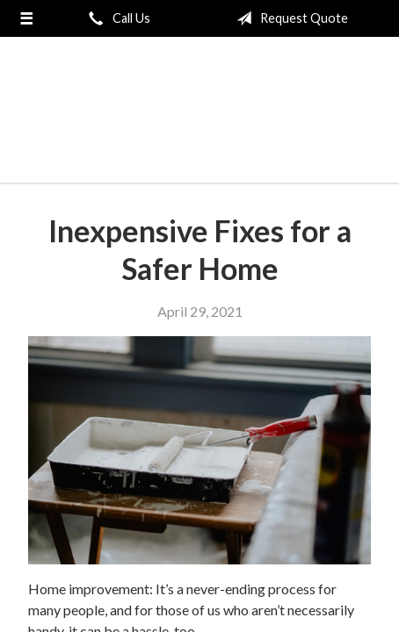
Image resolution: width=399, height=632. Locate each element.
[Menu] (26, 18)
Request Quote (288, 18)
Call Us (116, 18)
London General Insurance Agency (199, 117)
